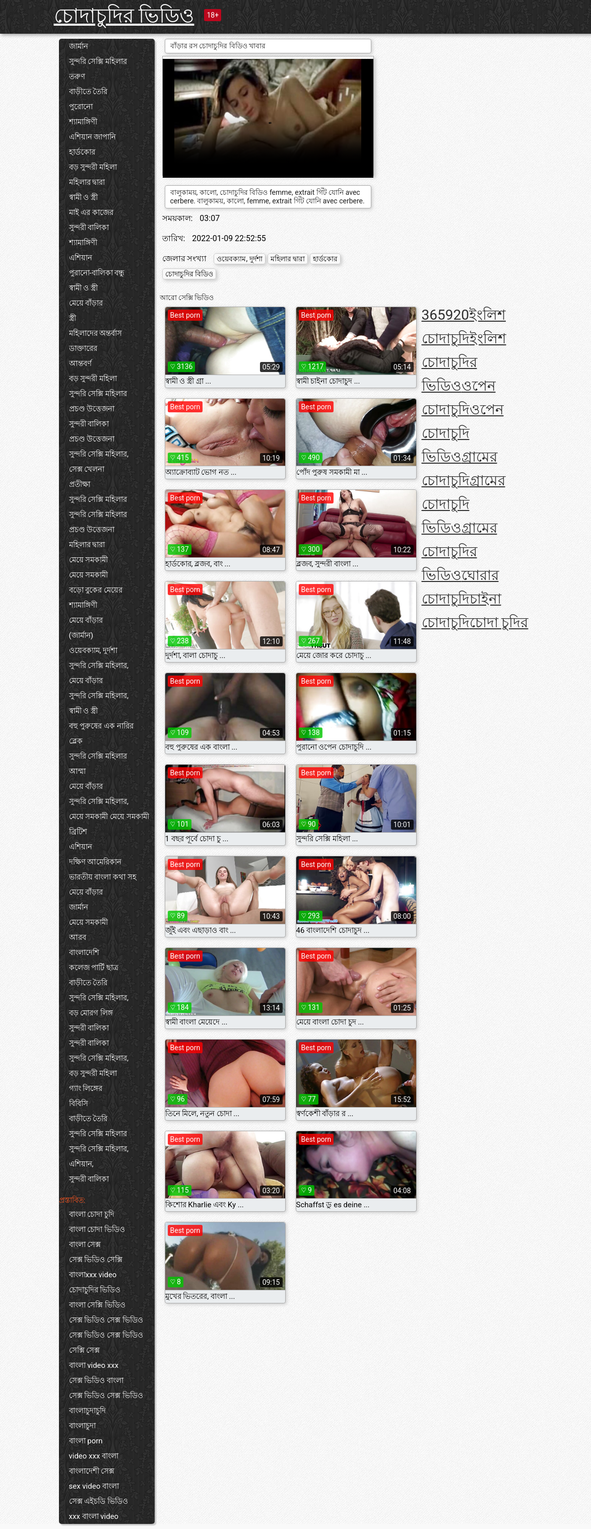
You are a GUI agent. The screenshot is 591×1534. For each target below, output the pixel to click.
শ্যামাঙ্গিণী (83, 121)
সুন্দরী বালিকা (89, 227)
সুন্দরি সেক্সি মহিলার (98, 61)
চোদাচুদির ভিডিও (124, 16)
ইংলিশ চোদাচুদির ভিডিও (464, 362)
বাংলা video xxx (94, 1365)
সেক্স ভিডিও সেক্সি (95, 1259)
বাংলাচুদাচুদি (87, 1410)
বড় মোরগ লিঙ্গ (91, 1012)
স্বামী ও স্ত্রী (83, 197)
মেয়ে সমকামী (88, 559)
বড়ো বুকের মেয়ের (95, 590)
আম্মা (77, 771)
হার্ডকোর (82, 152)
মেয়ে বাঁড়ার (86, 303)
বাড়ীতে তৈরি (88, 91)
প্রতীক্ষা (79, 484)
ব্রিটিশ (78, 831)
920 (457, 315)
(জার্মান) (81, 635)
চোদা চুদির (499, 622)
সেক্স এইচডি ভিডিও (98, 1501)
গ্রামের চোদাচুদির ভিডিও (459, 551)
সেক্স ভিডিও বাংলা (96, 1380)
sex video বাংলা (94, 1486)
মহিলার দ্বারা (87, 182)
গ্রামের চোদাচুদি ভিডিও (463, 504)
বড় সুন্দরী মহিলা (93, 167)
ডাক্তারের (83, 348)
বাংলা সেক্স (85, 1244)
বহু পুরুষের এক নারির (101, 726)
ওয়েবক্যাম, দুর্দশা (93, 650)
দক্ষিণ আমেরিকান (95, 861)
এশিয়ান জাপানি (92, 136)
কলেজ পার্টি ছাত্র (93, 967)
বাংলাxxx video (93, 1274)
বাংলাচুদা (82, 1425)
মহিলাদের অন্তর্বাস (95, 333)
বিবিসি (78, 1103)
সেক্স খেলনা (87, 469)
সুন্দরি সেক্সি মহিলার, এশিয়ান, (98, 1156)
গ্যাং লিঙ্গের (86, 1088)
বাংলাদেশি (84, 952)
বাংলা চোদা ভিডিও (97, 1229)
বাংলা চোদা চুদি (91, 1214)
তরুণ (77, 76)
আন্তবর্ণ (80, 363)
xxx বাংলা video (94, 1516)
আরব (77, 937)
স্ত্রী (72, 318)
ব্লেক (76, 741)
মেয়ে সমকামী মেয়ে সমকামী (109, 816)
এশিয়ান (80, 257)
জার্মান (78, 46)
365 (433, 315)
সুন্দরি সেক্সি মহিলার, (98, 454)
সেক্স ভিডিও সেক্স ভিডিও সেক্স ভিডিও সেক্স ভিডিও (106, 1328)
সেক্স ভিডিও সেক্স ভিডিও (106, 1395)
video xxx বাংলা (94, 1455)
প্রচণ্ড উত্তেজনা (92, 408)
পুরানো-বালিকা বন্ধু (97, 272)
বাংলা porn (86, 1440)
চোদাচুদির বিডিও (189, 274)
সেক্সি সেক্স (84, 1350)
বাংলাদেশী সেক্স (92, 1471)
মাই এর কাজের (91, 212)
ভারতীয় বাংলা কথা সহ (103, 877)
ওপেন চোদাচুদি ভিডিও (463, 433)
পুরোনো (81, 106)
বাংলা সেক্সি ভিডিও (97, 1304)
